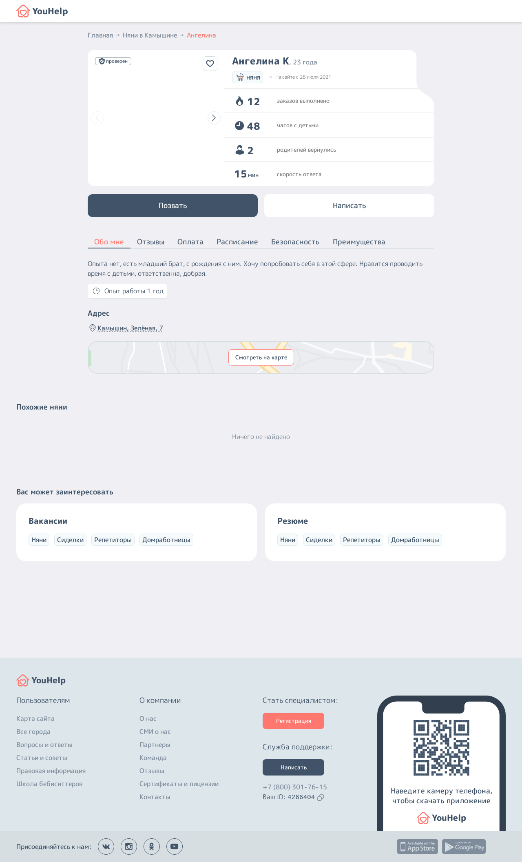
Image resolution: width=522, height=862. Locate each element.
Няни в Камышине (154, 35)
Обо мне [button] (109, 242)
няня (247, 77)
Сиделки (70, 539)
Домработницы (166, 539)
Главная (104, 35)
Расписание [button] (237, 242)
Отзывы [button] (150, 242)
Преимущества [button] (359, 242)
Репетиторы (113, 539)
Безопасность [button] (295, 242)
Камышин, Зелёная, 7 (125, 328)
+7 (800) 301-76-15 (295, 786)
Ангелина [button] (201, 35)
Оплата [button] (190, 242)
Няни (38, 539)
